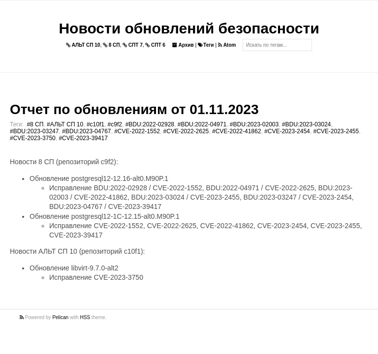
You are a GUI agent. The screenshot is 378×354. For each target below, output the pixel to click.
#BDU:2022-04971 (202, 124)
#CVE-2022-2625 (186, 131)
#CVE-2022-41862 (236, 131)
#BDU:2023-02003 (254, 124)
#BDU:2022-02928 (150, 124)
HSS (85, 317)
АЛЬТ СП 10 (83, 45)
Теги (206, 45)
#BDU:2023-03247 (34, 131)
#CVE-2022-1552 (137, 131)
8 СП (111, 45)
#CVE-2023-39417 (83, 138)
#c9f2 (115, 124)
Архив (183, 45)
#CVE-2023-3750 (33, 138)
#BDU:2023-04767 (86, 131)
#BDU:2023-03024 (306, 124)
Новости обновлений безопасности (189, 28)
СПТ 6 (155, 45)
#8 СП (35, 124)
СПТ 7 (133, 45)
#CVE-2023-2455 (336, 131)
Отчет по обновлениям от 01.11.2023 (134, 109)
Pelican (60, 317)
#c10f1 (95, 124)
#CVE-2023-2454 (287, 131)
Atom (227, 45)
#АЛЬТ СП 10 (65, 124)
